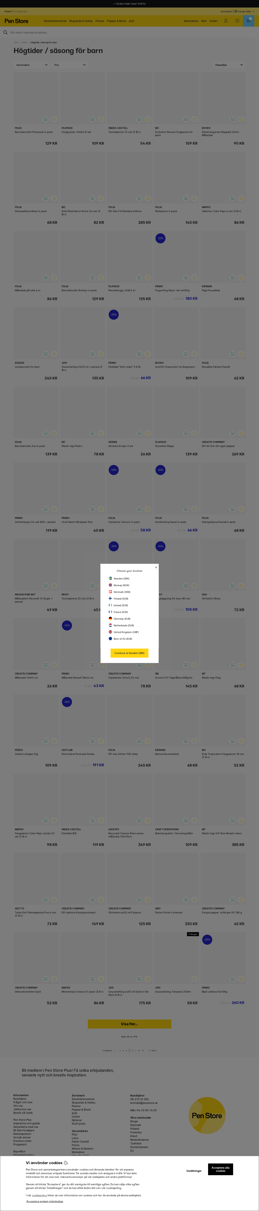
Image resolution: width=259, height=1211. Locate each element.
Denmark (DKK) (120, 592)
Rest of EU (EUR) (120, 638)
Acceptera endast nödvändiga (44, 1201)
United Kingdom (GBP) (124, 632)
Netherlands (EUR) (121, 625)
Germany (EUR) (120, 618)
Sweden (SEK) (119, 578)
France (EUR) (118, 612)
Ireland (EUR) (118, 605)
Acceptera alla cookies (220, 1169)
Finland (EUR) (118, 598)
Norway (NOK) (119, 585)
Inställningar (194, 1171)
